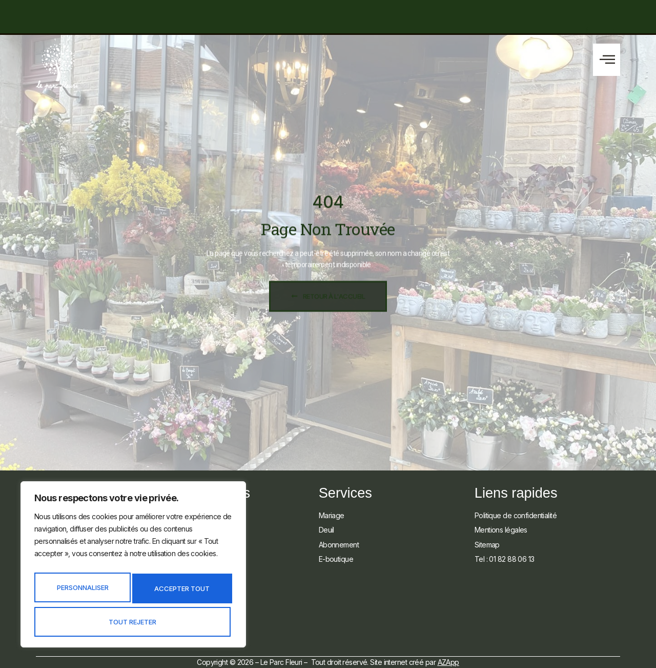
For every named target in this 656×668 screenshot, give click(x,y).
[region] (133, 568)
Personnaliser (83, 591)
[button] (606, 59)
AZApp (448, 662)
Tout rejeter (182, 591)
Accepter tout (133, 622)
